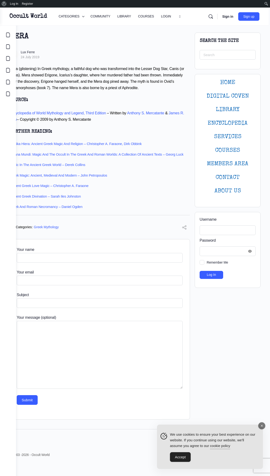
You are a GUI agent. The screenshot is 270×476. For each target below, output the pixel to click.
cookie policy (220, 446)
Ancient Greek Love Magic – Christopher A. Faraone (65, 197)
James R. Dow (37, 126)
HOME (227, 83)
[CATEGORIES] (8, 35)
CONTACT (228, 178)
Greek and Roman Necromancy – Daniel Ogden (61, 218)
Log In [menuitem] (14, 3)
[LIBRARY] (8, 58)
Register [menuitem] (27, 3)
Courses (227, 150)
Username (208, 219)
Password (226, 240)
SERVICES (228, 137)
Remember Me (217, 262)
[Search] (212, 16)
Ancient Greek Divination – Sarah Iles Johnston (61, 207)
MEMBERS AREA (227, 164)
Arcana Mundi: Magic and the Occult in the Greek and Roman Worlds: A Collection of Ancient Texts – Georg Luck (103, 163)
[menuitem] (4, 4)
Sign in (228, 16)
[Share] (184, 239)
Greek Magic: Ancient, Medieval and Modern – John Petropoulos (74, 186)
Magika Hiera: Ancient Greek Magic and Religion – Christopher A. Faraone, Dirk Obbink (91, 150)
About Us (227, 191)
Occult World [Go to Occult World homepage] (44, 16)
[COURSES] (8, 70)
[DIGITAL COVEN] (8, 94)
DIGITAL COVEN (228, 96)
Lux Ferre (44, 52)
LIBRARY (227, 110)
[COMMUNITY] (8, 47)
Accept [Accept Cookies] (180, 457)
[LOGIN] (8, 82)
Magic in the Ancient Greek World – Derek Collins (63, 176)
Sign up (250, 16)
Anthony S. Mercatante (161, 119)
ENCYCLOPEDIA (228, 123)
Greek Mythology (62, 238)
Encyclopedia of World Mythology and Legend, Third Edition (73, 119)
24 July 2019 (46, 57)
